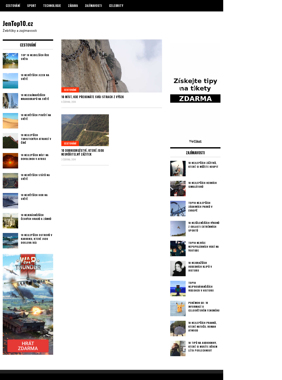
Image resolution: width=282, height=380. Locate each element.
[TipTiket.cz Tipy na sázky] (195, 141)
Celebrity (116, 5)
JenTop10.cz (18, 23)
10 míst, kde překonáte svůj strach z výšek (92, 97)
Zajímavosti (93, 5)
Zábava (73, 5)
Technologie (52, 5)
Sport (31, 5)
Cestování (13, 5)
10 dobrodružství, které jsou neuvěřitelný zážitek (82, 152)
